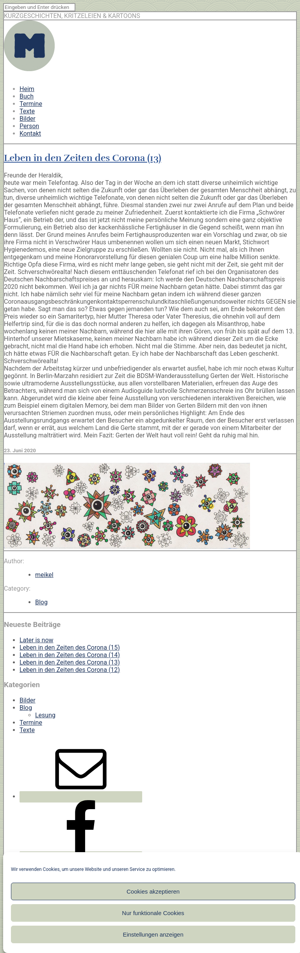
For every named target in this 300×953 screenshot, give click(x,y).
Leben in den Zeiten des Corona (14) (70, 655)
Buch (27, 96)
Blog (41, 602)
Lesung (45, 715)
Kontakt (30, 133)
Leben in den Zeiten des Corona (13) (82, 158)
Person (29, 126)
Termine (31, 103)
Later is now (37, 640)
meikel (44, 575)
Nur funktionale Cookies (153, 913)
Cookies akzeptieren (153, 891)
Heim (27, 89)
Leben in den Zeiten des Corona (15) (70, 647)
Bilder (28, 118)
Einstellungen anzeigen (153, 934)
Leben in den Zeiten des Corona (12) (70, 670)
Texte (27, 111)
